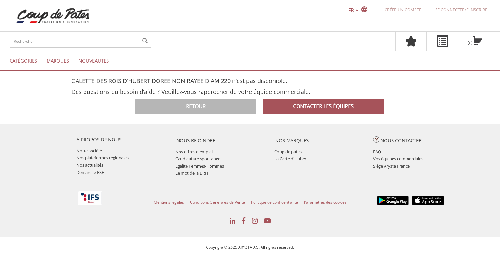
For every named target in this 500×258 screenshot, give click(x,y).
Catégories (23, 60)
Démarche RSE (90, 172)
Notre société (89, 151)
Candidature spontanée (197, 159)
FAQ (377, 152)
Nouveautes (93, 60)
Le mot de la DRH (191, 173)
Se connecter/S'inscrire (461, 9)
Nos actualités (90, 165)
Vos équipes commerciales (398, 159)
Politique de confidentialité (274, 202)
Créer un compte (403, 9)
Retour (196, 106)
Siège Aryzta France (391, 166)
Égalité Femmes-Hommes (199, 166)
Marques (58, 60)
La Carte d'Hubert (291, 159)
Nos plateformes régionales (103, 158)
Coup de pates (288, 152)
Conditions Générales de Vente (217, 202)
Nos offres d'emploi (194, 152)
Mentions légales (169, 202)
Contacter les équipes (323, 106)
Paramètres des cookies (325, 202)
